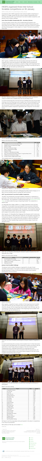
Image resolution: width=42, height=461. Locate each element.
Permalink (4, 426)
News (22, 11)
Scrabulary (35, 1)
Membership (30, 1)
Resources (32, 448)
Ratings (39, 1)
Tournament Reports (16, 11)
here (22, 158)
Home (17, 1)
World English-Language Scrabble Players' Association (24, 451)
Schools (25, 11)
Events (25, 1)
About (21, 1)
